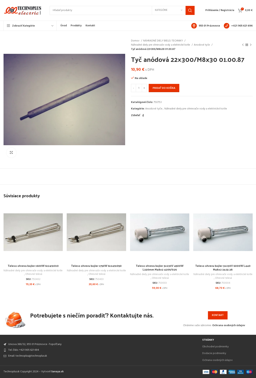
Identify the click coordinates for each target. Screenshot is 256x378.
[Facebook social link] (143, 115)
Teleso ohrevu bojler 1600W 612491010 (33, 265)
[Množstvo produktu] (139, 88)
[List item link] (101, 350)
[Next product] (251, 45)
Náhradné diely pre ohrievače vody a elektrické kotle (161, 45)
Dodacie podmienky (214, 353)
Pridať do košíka (164, 88)
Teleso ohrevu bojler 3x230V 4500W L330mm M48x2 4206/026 (159, 267)
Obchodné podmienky (215, 346)
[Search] (122, 10)
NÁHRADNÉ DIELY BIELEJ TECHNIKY (163, 41)
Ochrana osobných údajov (228, 325)
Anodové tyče (202, 45)
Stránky (208, 340)
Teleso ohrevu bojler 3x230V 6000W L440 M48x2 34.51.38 (223, 267)
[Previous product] (243, 45)
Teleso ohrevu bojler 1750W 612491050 (96, 265)
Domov (135, 41)
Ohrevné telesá (33, 274)
